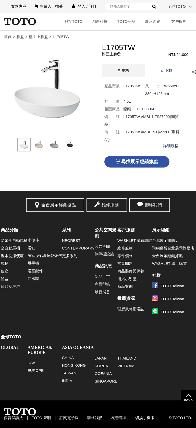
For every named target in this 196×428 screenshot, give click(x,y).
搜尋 (154, 7)
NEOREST (71, 240)
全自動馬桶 (10, 248)
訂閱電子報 (69, 417)
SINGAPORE (106, 381)
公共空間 (102, 246)
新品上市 (102, 276)
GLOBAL (10, 347)
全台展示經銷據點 (58, 205)
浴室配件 (35, 271)
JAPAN (101, 358)
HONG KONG (74, 365)
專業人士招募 (51, 6)
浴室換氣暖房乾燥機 (45, 255)
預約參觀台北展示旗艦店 (173, 248)
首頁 (7, 36)
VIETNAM (125, 366)
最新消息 (102, 292)
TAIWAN (69, 373)
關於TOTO (74, 21)
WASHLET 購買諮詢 (134, 240)
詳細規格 (170, 146)
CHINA (68, 357)
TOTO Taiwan (168, 286)
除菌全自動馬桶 (14, 240)
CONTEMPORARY (78, 248)
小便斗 (33, 240)
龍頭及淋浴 (10, 286)
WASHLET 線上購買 (169, 263)
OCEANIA (103, 373)
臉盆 (20, 36)
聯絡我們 (153, 205)
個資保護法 (13, 417)
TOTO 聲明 (41, 417)
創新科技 (99, 21)
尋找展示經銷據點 (139, 161)
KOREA (101, 366)
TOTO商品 (126, 21)
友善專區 (18, 6)
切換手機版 (144, 417)
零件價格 (125, 256)
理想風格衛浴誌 (130, 309)
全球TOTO (177, 6)
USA (31, 363)
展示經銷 (152, 21)
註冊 (92, 6)
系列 (66, 230)
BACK (188, 400)
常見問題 (125, 263)
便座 (4, 271)
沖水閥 (33, 278)
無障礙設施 (104, 254)
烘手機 (33, 263)
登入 (81, 6)
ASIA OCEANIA (78, 347)
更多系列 (69, 256)
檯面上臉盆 (38, 36)
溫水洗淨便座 (12, 256)
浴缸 (31, 248)
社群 (156, 275)
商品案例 (125, 286)
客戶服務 (179, 21)
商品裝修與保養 (130, 271)
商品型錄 (102, 284)
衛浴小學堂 (127, 279)
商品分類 (9, 230)
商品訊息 (103, 266)
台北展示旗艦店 (165, 240)
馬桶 (4, 263)
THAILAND (126, 358)
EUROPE (36, 370)
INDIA (67, 380)
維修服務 (110, 205)
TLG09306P (145, 109)
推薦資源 (126, 298)
